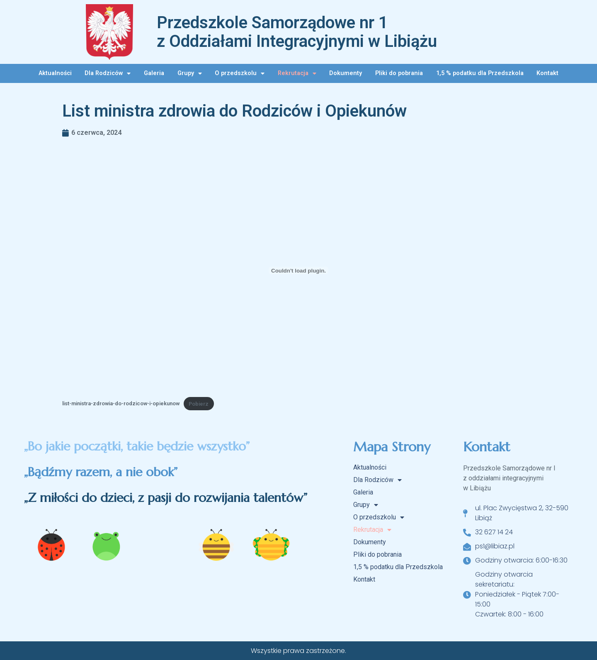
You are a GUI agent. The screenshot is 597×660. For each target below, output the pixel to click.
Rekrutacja (297, 73)
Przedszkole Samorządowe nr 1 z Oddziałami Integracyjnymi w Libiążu (297, 32)
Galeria (154, 73)
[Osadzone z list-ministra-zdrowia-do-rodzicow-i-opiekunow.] (298, 270)
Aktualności (55, 73)
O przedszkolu (240, 73)
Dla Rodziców (108, 73)
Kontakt (547, 73)
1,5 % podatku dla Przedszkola (480, 73)
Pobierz (199, 404)
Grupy (189, 73)
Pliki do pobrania (399, 73)
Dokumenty (345, 73)
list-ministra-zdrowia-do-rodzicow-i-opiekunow (121, 404)
